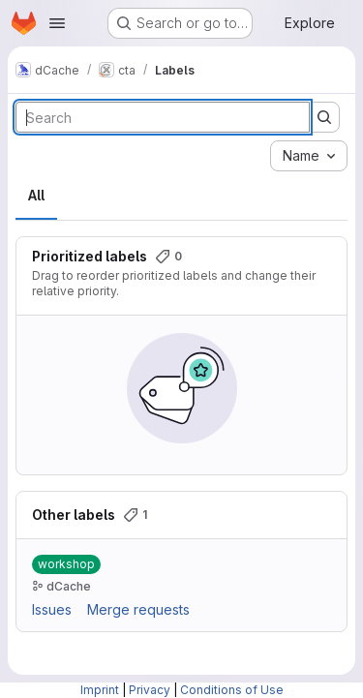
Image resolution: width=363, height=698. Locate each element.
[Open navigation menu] (57, 23)
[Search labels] (162, 117)
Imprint (99, 690)
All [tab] (36, 195)
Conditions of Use (232, 690)
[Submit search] (324, 117)
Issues (52, 609)
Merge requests (138, 609)
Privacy (149, 690)
